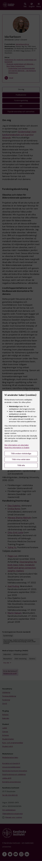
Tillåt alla (21, 465)
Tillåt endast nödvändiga (21, 453)
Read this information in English (16, 448)
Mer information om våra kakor (16, 445)
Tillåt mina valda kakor (21, 459)
